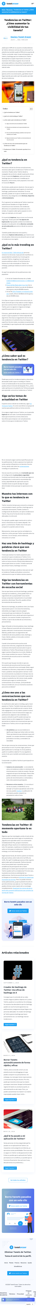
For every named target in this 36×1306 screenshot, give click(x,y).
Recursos (9, 10)
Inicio (3, 10)
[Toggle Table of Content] (30, 108)
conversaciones (24, 466)
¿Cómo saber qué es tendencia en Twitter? (15, 120)
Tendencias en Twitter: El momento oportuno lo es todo (17, 150)
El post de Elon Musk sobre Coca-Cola (17, 285)
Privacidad (20, 1294)
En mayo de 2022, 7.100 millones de (12, 252)
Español (28, 1304)
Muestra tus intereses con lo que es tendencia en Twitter (18, 128)
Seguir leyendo (10, 1024)
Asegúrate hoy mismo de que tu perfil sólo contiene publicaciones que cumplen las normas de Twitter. (17, 890)
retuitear (19, 791)
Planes (11, 1263)
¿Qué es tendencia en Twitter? (12, 112)
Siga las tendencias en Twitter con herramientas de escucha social (19, 138)
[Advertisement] (17, 441)
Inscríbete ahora (30, 1299)
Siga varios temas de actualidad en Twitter (17, 123)
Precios (17, 1263)
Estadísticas (18, 1266)
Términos (12, 1294)
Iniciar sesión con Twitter (12, 372)
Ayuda (30, 1263)
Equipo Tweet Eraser (21, 36)
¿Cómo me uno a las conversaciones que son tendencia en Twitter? (15, 144)
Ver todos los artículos (18, 1180)
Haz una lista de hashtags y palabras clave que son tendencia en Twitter (19, 133)
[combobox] (29, 1304)
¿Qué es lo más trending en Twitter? (13, 116)
